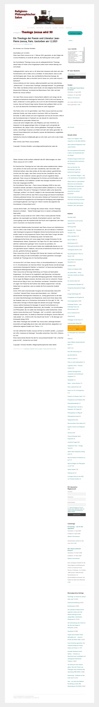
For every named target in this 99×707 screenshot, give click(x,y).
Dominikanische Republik (74, 284)
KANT (69, 348)
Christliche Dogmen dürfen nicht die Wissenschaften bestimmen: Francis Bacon (76, 161)
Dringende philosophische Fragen (76, 288)
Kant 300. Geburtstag (73, 351)
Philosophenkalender (73, 403)
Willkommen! (31, 27)
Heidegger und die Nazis (74, 320)
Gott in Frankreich (72, 312)
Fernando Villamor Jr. (32, 697)
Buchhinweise (71, 243)
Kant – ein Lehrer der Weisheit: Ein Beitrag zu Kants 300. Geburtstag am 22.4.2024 (76, 684)
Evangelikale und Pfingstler (75, 297)
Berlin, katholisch (72, 236)
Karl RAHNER (71, 355)
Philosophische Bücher (74, 246)
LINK (41, 326)
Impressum (69, 27)
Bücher (55, 27)
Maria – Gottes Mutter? (74, 383)
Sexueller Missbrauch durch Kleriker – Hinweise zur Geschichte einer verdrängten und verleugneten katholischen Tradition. (77, 656)
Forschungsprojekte (73, 301)
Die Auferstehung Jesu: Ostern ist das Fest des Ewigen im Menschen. (76, 625)
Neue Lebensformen (73, 387)
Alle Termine (71, 127)
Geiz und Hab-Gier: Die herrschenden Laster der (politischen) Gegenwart (74, 170)
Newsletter (40, 27)
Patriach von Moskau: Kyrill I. (75, 396)
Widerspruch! (71, 473)
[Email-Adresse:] (77, 74)
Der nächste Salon (72, 281)
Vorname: (70, 491)
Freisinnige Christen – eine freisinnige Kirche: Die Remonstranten (75, 307)
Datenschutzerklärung (73, 602)
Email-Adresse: (71, 502)
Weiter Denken (72, 469)
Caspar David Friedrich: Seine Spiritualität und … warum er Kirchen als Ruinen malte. (75, 637)
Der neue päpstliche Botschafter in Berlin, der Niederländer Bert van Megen (76, 153)
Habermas (70, 316)
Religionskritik (71, 420)
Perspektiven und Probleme (75, 400)
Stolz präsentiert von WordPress (23, 696)
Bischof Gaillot (71, 239)
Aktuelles (48, 27)
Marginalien (71, 380)
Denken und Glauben (36, 348)
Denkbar (26, 348)
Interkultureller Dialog (73, 323)
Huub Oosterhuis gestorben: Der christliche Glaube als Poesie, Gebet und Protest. (76, 645)
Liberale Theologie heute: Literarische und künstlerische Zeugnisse (75, 374)
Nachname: (70, 497)
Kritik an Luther (72, 358)
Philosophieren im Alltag (74, 413)
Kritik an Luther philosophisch (75, 362)
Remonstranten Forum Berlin (75, 423)
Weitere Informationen (74, 97)
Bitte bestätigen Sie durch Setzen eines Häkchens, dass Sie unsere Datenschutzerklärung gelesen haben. (76, 509)
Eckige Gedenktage (73, 294)
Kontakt (61, 27)
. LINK (79, 104)
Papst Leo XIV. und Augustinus (76, 390)
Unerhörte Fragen (75, 33)
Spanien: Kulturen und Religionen (76, 427)
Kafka (69, 338)
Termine (70, 432)
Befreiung (70, 226)
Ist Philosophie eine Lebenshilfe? (76, 332)
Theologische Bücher (49, 348)
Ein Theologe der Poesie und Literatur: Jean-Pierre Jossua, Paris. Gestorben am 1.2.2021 (36, 40)
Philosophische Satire (73, 416)
